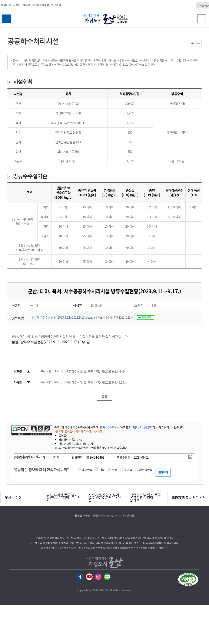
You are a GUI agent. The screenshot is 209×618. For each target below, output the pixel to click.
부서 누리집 (13, 497)
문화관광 (6, 5)
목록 (104, 396)
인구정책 (56, 5)
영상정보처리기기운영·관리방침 (120, 515)
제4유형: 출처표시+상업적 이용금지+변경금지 (79, 431)
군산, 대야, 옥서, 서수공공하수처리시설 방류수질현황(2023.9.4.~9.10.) (83, 382)
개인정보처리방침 (82, 515)
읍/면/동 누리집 (58, 497)
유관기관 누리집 (141, 497)
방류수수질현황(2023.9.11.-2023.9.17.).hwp (64, 317)
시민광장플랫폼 (40, 5)
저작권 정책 (98, 515)
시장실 (16, 5)
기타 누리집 (180, 497)
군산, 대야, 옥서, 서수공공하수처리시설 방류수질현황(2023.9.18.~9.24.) (83, 371)
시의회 (26, 5)
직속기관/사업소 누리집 (103, 497)
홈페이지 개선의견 (27, 457)
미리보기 (146, 317)
